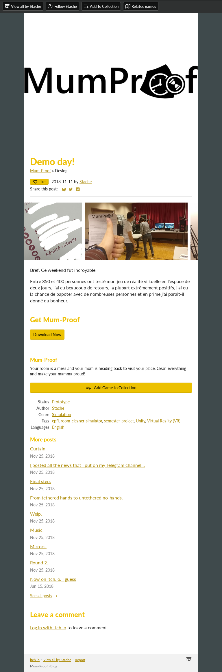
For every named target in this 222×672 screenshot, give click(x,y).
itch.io (35, 660)
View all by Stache (57, 660)
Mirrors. (38, 546)
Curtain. (38, 448)
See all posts (41, 596)
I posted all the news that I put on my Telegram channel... (87, 465)
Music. (37, 530)
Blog (53, 666)
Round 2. (39, 562)
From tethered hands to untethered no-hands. (76, 497)
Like (39, 181)
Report (80, 660)
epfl (55, 421)
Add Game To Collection (111, 387)
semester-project (119, 421)
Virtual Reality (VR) (163, 421)
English (58, 427)
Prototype (61, 402)
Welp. (36, 513)
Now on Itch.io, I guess (53, 579)
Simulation (61, 414)
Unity (140, 421)
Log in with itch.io (48, 627)
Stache (85, 181)
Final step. (40, 481)
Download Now (47, 334)
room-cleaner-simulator (81, 421)
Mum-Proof (40, 171)
